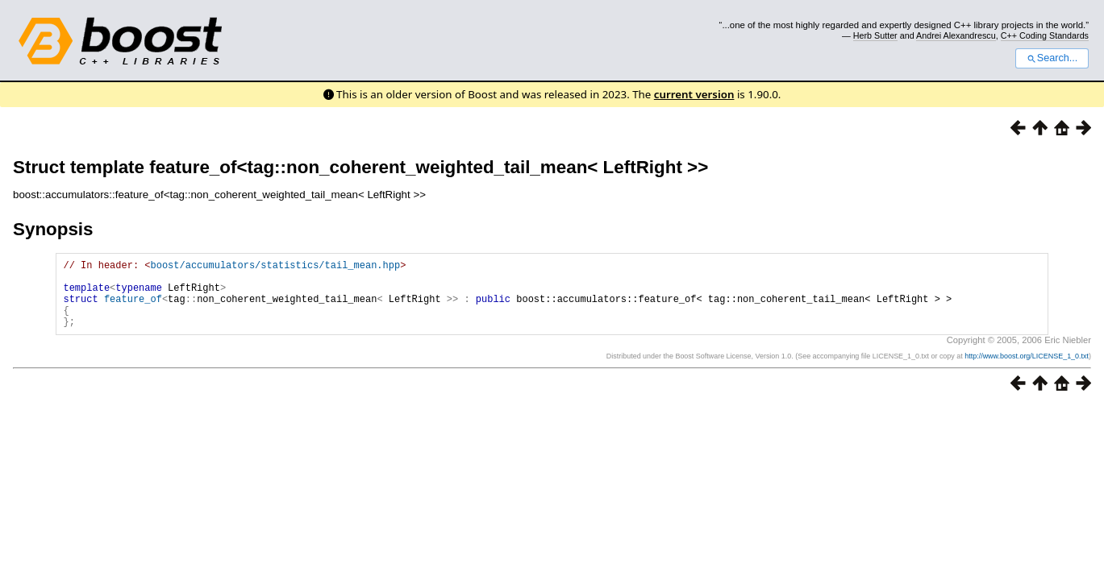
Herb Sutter (875, 35)
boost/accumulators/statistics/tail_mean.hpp (275, 267)
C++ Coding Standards (1045, 35)
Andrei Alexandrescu (956, 35)
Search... (1052, 58)
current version (694, 94)
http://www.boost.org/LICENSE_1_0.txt (1026, 371)
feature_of (133, 308)
